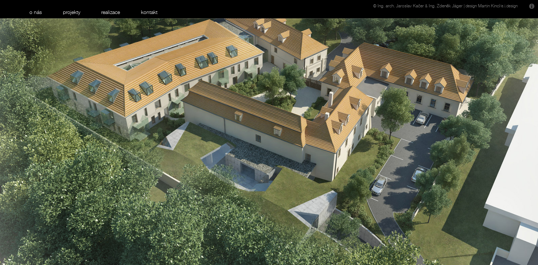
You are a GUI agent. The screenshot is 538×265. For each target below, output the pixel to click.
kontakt (149, 12)
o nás (35, 12)
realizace (110, 12)
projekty (71, 12)
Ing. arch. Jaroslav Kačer (401, 5)
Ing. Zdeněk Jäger (446, 5)
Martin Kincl (489, 5)
